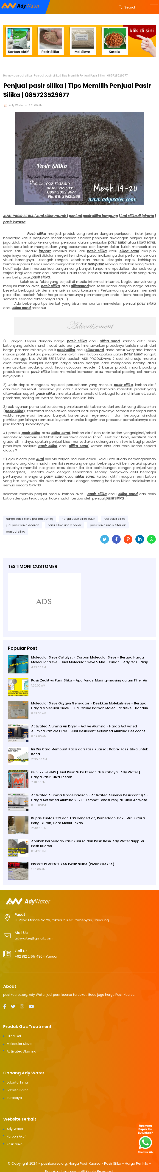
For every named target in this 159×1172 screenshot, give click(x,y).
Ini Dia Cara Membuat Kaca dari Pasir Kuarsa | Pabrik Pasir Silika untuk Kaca (89, 751)
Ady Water (16, 105)
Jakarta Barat (17, 1090)
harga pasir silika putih (78, 518)
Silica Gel (14, 1036)
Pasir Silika (14, 1144)
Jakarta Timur (18, 1082)
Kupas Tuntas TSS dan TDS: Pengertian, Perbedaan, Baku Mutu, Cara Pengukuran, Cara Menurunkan (88, 820)
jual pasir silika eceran (22, 525)
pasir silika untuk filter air (108, 525)
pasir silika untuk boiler (64, 525)
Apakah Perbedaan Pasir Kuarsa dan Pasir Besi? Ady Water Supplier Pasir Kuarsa (88, 843)
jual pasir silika (114, 518)
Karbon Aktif (16, 1136)
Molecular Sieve (19, 1043)
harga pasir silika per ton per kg (29, 518)
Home (7, 75)
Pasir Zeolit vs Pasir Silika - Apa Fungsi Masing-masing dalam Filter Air (89, 680)
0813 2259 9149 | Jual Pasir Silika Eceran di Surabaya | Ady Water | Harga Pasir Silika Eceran (85, 774)
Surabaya (14, 1097)
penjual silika (23, 75)
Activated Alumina (21, 1051)
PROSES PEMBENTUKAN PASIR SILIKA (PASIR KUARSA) (72, 864)
